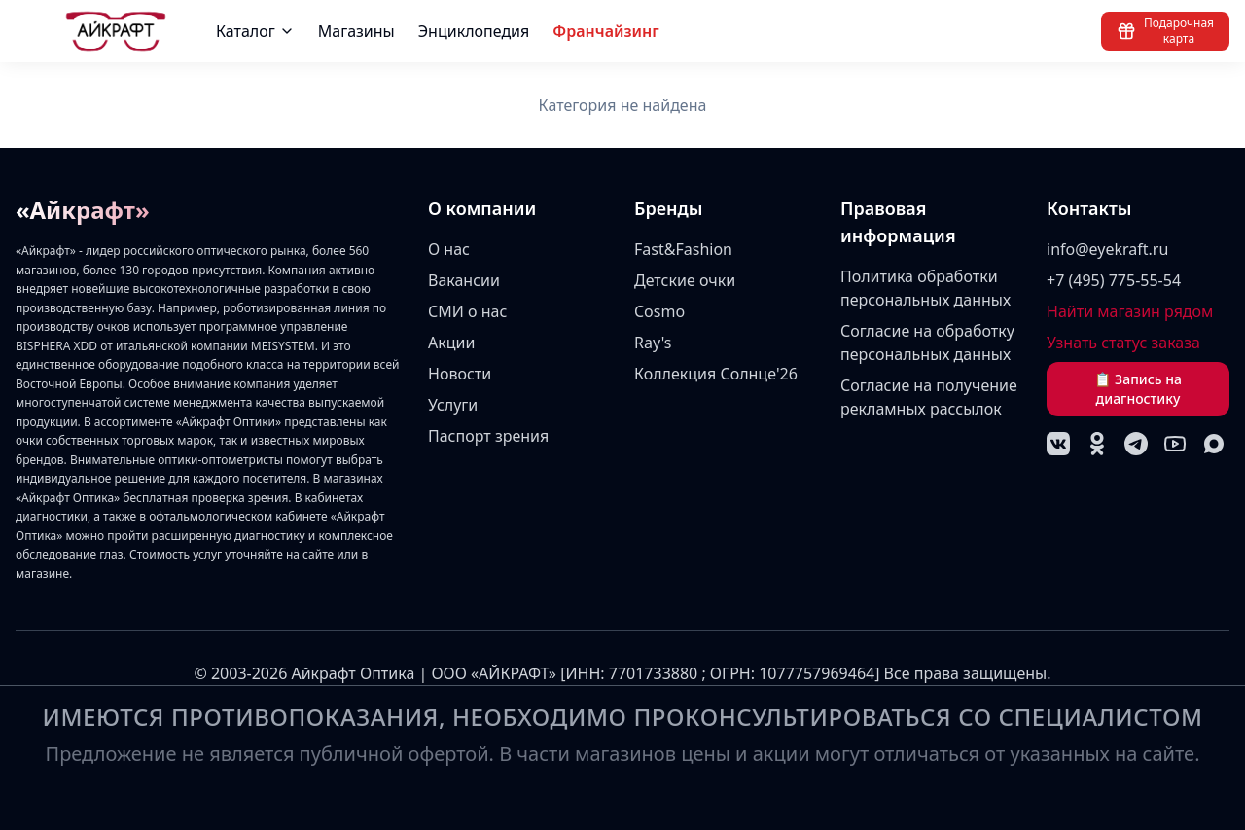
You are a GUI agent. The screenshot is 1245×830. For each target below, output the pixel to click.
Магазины (356, 31)
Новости (459, 373)
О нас (449, 249)
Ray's (653, 342)
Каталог (255, 31)
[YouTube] (1175, 443)
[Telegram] (1136, 443)
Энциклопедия (474, 31)
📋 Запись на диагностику (1138, 389)
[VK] (1058, 443)
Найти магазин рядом (1130, 311)
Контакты (1089, 208)
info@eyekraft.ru (1107, 249)
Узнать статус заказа (1123, 342)
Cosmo (659, 311)
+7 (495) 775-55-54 (1114, 280)
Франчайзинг (605, 31)
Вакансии (464, 280)
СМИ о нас (467, 311)
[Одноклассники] (1097, 443)
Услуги (453, 404)
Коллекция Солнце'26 (716, 373)
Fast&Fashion (683, 249)
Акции (451, 342)
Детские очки (684, 280)
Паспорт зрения (488, 436)
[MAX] (1214, 443)
